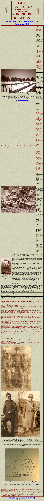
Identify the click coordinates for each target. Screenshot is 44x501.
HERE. (20, 343)
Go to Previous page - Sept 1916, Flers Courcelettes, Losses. (22, 498)
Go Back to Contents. (22, 499)
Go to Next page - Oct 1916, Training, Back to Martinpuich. (22, 497)
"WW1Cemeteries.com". (23, 100)
